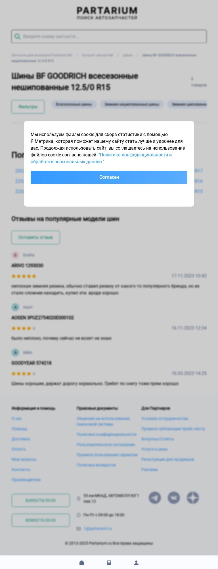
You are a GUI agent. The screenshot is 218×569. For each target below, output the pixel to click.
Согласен (109, 177)
